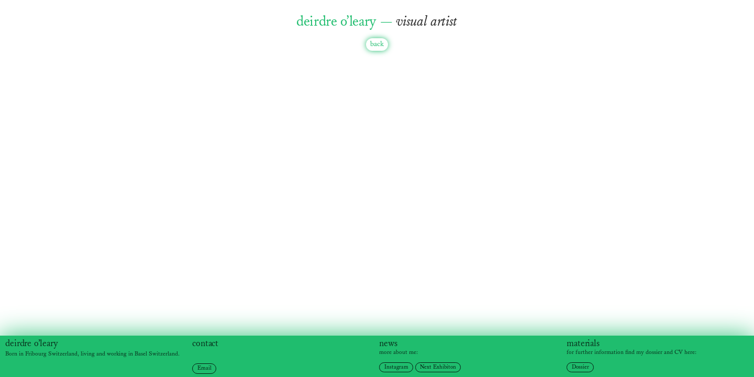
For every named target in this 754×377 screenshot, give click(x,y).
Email (204, 368)
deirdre (18, 343)
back (377, 44)
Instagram (396, 367)
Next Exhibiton (438, 367)
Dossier (580, 367)
